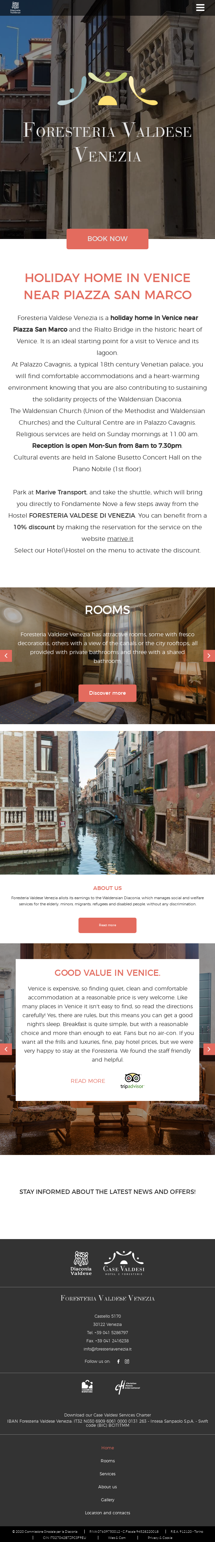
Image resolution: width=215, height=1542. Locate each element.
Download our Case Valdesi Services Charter (107, 1415)
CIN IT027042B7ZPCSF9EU (64, 1538)
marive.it (120, 539)
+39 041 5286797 (111, 1333)
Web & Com (117, 1538)
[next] (209, 656)
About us (107, 1487)
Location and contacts (107, 1513)
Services (107, 1474)
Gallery (107, 1500)
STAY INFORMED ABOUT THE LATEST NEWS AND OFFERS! (107, 1192)
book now (107, 239)
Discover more (107, 693)
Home (107, 1448)
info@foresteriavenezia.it (108, 1349)
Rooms (108, 1461)
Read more (107, 925)
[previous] (6, 656)
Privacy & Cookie (160, 1538)
